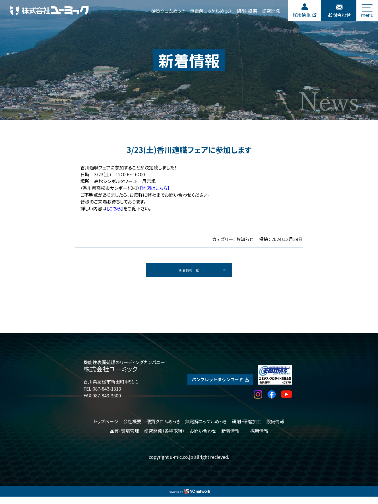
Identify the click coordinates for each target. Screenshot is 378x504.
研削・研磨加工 (246, 428)
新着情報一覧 (189, 273)
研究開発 (271, 11)
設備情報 (275, 428)
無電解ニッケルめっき (211, 11)
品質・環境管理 (124, 438)
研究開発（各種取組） (164, 438)
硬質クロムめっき (168, 11)
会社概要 (132, 428)
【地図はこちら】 (155, 187)
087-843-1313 (107, 395)
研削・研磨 (247, 11)
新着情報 (230, 438)
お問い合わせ (203, 438)
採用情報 (259, 438)
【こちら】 (115, 208)
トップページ (106, 428)
